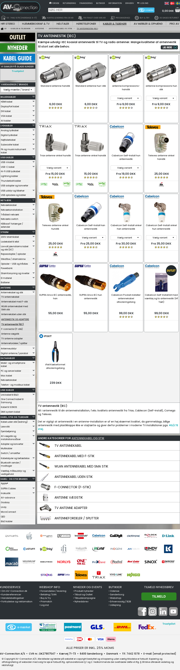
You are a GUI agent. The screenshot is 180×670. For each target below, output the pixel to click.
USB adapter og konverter (14, 184)
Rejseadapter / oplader (13, 253)
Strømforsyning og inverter (15, 272)
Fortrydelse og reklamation (16, 599)
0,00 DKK (168, 11)
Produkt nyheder (84, 589)
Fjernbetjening (8, 430)
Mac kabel (6, 374)
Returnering (69, 3)
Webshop (115, 596)
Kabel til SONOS (9, 406)
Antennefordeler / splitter (14, 342)
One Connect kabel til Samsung (12, 400)
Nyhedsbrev (81, 599)
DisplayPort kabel (10, 105)
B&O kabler (6, 520)
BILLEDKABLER (8, 96)
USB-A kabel (7, 161)
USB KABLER (7, 156)
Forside (55, 3)
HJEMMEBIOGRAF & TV (36, 23)
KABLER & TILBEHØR (115, 23)
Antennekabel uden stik (13, 313)
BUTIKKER (115, 585)
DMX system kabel (10, 410)
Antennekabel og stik (12, 291)
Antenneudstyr (9, 347)
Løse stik (5, 425)
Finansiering (86, 3)
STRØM (4, 231)
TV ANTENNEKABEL (68, 421)
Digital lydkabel (9, 134)
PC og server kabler (11, 369)
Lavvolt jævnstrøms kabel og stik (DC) (14, 247)
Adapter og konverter (12, 443)
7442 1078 (133, 651)
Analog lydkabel (9, 129)
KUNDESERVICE (10, 585)
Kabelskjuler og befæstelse (15, 457)
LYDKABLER (7, 124)
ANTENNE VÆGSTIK (68, 473)
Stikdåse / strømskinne (13, 258)
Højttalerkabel (8, 138)
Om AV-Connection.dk (14, 589)
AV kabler (6, 119)
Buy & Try (46, 596)
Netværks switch (9, 218)
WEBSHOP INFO (49, 585)
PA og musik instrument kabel (13, 150)
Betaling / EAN (48, 592)
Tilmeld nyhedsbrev (159, 585)
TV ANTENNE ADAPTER (70, 484)
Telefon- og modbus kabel (15, 383)
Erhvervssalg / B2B (120, 599)
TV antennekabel (10, 295)
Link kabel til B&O (9, 393)
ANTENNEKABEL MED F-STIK (74, 432)
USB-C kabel (7, 166)
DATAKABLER (8, 357)
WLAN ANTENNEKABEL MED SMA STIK (81, 442)
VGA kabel (6, 115)
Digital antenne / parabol (14, 352)
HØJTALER (63, 23)
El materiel (6, 277)
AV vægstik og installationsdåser (11, 437)
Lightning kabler (9, 175)
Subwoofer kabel (10, 143)
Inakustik (5, 492)
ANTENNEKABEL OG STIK (88, 414)
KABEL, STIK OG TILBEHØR (14, 416)
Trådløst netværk (10, 213)
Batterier (5, 281)
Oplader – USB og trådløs (14, 262)
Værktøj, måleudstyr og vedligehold (13, 472)
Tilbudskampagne (85, 596)
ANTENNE (6, 286)
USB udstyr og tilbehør (12, 189)
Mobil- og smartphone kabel (13, 364)
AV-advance (8, 496)
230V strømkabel (10, 236)
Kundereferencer (11, 592)
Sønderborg (117, 592)
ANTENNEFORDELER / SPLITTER (76, 494)
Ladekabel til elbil (10, 240)
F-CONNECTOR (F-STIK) (72, 463)
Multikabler (6, 447)
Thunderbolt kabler (11, 179)
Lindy (4, 506)
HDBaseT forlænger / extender (12, 224)
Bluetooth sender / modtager (11, 463)
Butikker (100, 3)
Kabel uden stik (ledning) (14, 420)
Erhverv (129, 3)
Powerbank (6, 267)
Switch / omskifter (10, 452)
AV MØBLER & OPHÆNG (148, 23)
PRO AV (174, 23)
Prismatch (46, 599)
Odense (114, 589)
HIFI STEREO (8, 23)
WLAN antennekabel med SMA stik (14, 307)
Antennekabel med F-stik (14, 300)
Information (115, 3)
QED (3, 515)
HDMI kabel (6, 100)
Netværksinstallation (12, 208)
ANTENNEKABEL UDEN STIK (73, 453)
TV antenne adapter (12, 337)
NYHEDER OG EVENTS (87, 585)
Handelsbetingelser (12, 596)
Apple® (4, 482)
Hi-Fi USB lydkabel (10, 170)
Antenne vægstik (10, 332)
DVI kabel (6, 110)
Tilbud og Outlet (83, 592)
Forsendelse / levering (53, 589)
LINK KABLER (7, 389)
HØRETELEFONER (86, 23)
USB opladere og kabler (13, 194)
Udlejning (115, 603)
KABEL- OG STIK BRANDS (14, 478)
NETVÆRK (6, 199)
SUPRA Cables (8, 487)
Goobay (5, 501)
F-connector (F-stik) (12, 328)
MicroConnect (8, 510)
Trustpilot (18, 71)
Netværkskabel (9, 204)
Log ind (144, 3)
